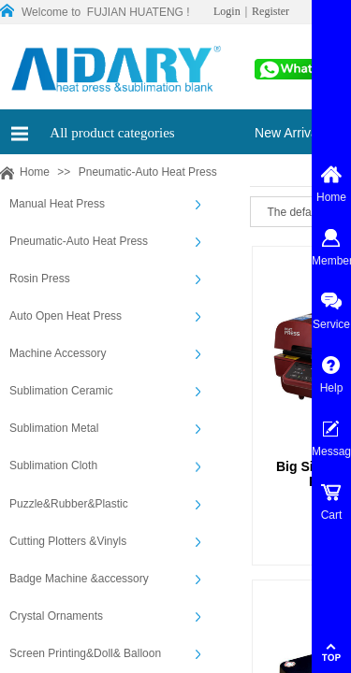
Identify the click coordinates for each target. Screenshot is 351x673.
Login (227, 11)
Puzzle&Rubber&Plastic (68, 503)
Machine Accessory (57, 353)
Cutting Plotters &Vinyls (67, 541)
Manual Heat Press (57, 203)
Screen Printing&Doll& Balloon (85, 653)
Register (270, 11)
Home (35, 172)
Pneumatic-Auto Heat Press (148, 172)
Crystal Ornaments (56, 616)
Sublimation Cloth (53, 465)
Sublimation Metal (53, 428)
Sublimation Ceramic (61, 390)
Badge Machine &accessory (79, 578)
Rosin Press (39, 278)
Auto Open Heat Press (65, 315)
